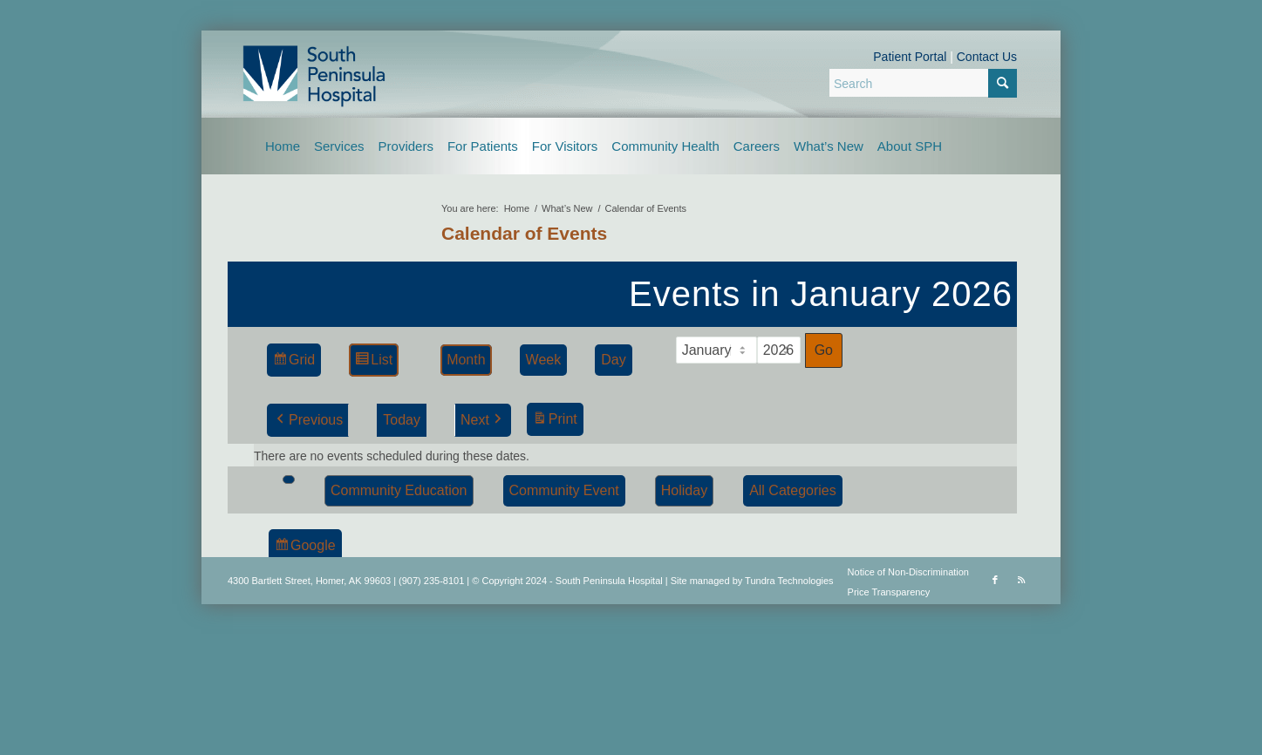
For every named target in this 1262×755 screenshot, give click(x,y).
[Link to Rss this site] (1021, 580)
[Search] (923, 83)
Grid (293, 362)
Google (305, 548)
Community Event (564, 490)
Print (554, 421)
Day (613, 359)
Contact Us (987, 57)
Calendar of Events (524, 233)
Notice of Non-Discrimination (908, 572)
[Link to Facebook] (995, 580)
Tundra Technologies (789, 580)
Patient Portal (909, 57)
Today (401, 419)
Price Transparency (889, 592)
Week (544, 359)
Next (482, 420)
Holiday (684, 490)
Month (466, 359)
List (373, 362)
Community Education (399, 490)
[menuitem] (282, 146)
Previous (308, 420)
